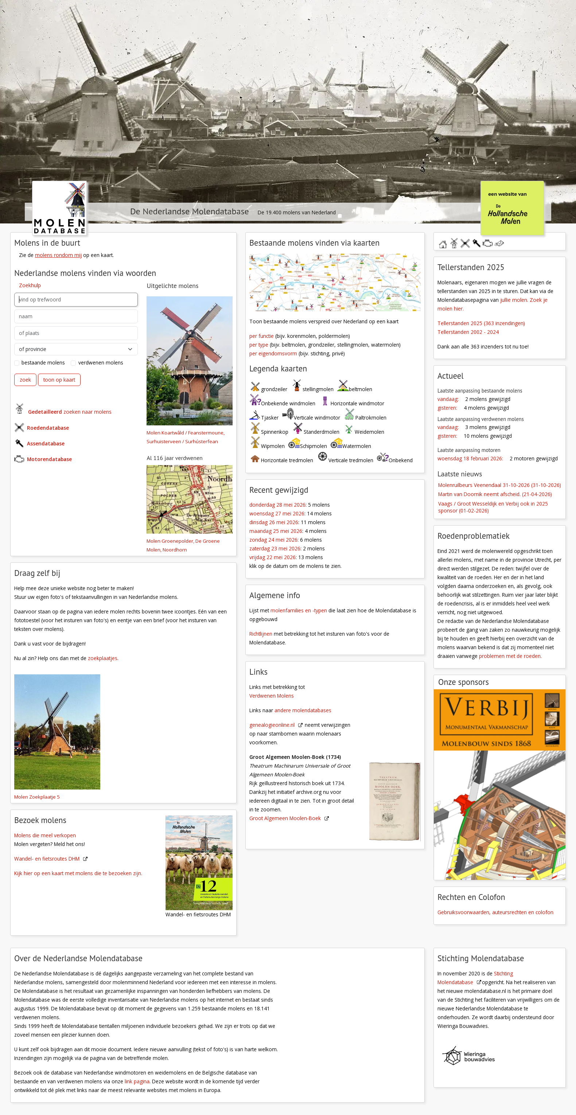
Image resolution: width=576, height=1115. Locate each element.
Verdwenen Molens (271, 695)
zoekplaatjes (102, 658)
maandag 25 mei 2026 (275, 530)
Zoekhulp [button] (30, 285)
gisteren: (447, 407)
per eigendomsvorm (273, 353)
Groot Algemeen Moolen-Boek (285, 818)
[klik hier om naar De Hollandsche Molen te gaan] (512, 207)
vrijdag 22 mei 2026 (272, 557)
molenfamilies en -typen (299, 610)
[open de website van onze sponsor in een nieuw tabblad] (499, 784)
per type (258, 344)
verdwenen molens (100, 362)
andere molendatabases (303, 710)
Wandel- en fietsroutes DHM (46, 858)
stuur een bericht (499, 243)
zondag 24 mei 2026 (273, 539)
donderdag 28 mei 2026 (277, 504)
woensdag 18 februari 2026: (470, 458)
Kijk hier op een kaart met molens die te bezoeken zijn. (78, 873)
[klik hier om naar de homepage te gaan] (59, 207)
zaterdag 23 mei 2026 (274, 548)
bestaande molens (43, 362)
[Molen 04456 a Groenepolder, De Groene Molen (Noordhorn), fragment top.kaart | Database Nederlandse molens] (190, 500)
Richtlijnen (260, 633)
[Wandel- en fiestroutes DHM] (203, 862)
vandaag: (448, 398)
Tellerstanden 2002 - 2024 (468, 331)
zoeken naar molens (70, 411)
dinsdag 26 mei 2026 (273, 522)
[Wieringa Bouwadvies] (503, 1057)
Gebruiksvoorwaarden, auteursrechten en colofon (495, 912)
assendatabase (476, 242)
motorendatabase (488, 242)
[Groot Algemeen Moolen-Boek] (399, 753)
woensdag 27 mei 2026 (276, 513)
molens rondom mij (58, 255)
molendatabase (454, 242)
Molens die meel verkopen (45, 835)
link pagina (137, 1081)
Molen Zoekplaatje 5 (37, 797)
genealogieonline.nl (272, 724)
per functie (261, 335)
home (442, 242)
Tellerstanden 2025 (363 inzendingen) (481, 323)
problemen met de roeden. (510, 655)
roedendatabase (465, 242)
